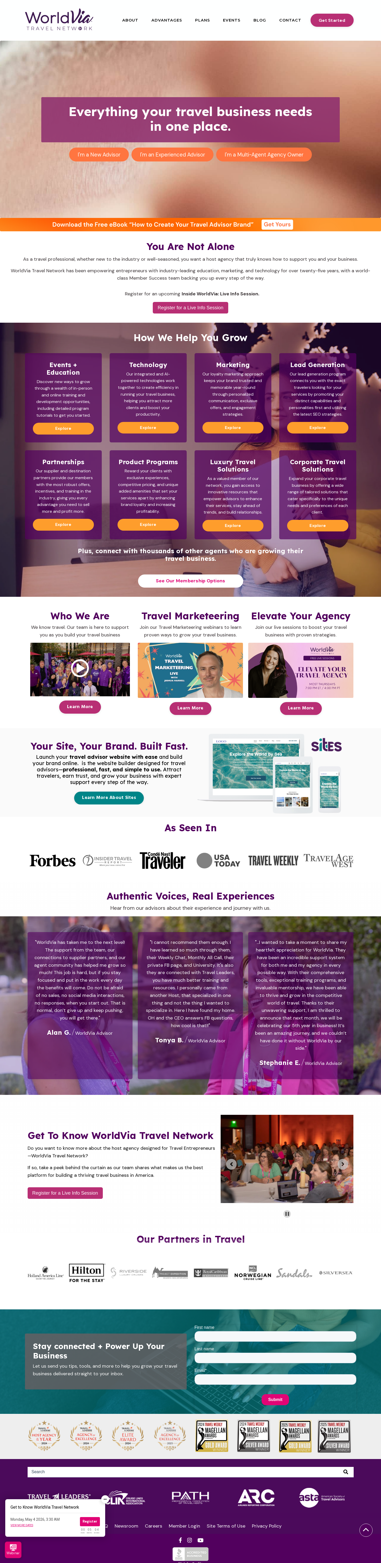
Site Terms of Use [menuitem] (226, 1526)
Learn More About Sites (109, 798)
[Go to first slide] (343, 1164)
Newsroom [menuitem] (126, 1526)
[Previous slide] (231, 1164)
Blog (259, 20)
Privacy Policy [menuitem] (267, 1526)
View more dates (22, 1525)
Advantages (166, 20)
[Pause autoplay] (287, 1214)
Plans (202, 20)
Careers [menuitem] (153, 1526)
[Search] (191, 1472)
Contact (290, 20)
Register (90, 1521)
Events (231, 20)
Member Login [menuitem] (184, 1526)
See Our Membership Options (190, 581)
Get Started (332, 20)
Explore (63, 428)
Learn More (80, 707)
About (130, 20)
